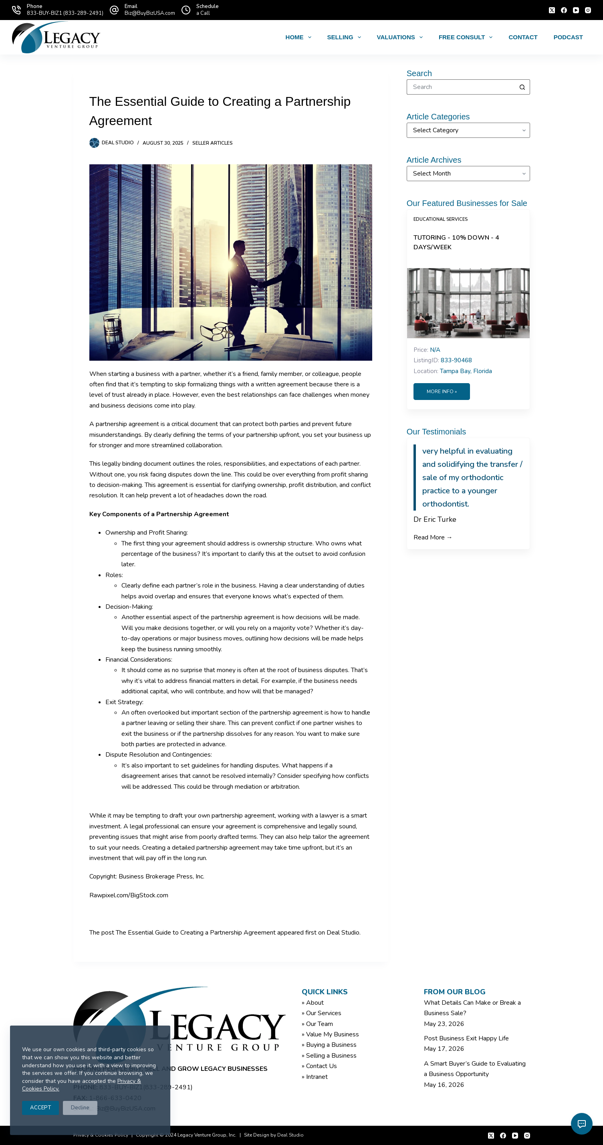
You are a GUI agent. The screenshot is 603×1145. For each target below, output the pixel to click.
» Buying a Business (329, 1044)
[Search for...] (461, 87)
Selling (345, 37)
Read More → (433, 537)
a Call (203, 13)
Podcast (568, 37)
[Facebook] (564, 10)
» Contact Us (319, 1066)
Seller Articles (212, 143)
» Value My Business (330, 1034)
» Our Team (317, 1024)
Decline (80, 1107)
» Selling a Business (329, 1055)
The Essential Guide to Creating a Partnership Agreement (196, 932)
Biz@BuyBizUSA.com (150, 13)
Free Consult (467, 37)
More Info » (442, 391)
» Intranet (315, 1076)
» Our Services (321, 1013)
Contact (522, 37)
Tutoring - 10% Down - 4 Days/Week (456, 242)
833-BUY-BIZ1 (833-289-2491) (65, 13)
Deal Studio (343, 932)
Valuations (401, 37)
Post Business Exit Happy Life (466, 1038)
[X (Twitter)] (552, 10)
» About (313, 1002)
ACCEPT (40, 1107)
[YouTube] (576, 10)
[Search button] (522, 87)
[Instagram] (588, 10)
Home (300, 37)
